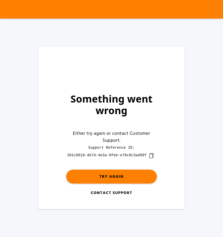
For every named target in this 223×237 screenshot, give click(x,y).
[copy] (151, 155)
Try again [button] (111, 176)
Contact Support (111, 193)
